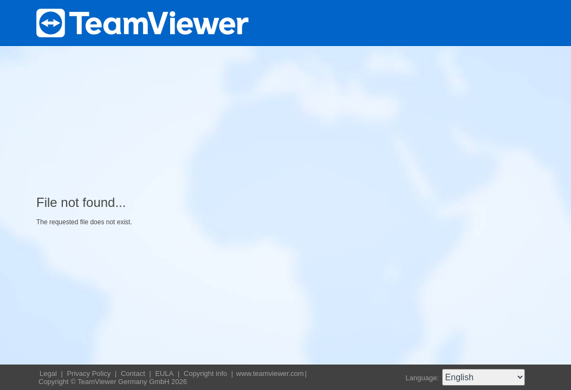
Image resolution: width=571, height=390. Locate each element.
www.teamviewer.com (270, 373)
